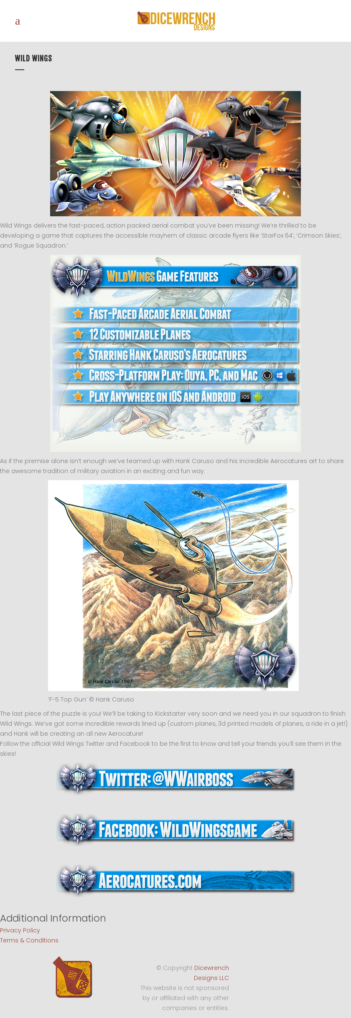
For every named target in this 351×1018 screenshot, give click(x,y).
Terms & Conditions (29, 940)
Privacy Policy (20, 930)
